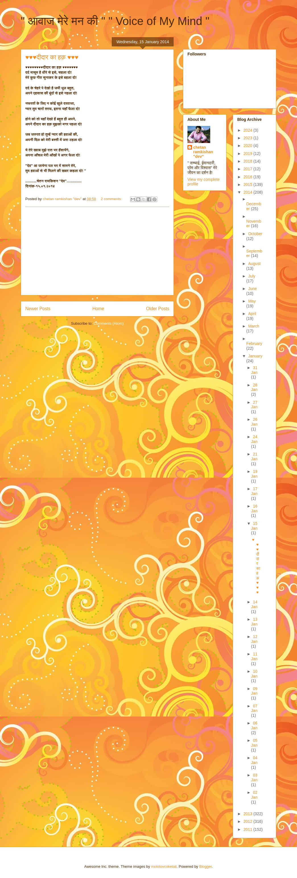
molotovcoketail (164, 866)
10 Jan (254, 673)
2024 (248, 130)
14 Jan (254, 604)
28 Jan (254, 387)
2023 (248, 138)
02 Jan (254, 795)
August (254, 263)
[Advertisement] (97, 251)
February (254, 343)
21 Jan (254, 456)
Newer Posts (37, 308)
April (252, 313)
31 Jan (254, 370)
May (251, 301)
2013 (248, 813)
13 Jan (254, 621)
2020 (248, 145)
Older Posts (157, 308)
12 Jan (254, 639)
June (252, 288)
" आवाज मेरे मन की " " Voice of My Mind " (115, 21)
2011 (248, 829)
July (251, 276)
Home (98, 308)
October (255, 233)
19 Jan (254, 474)
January (255, 356)
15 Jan (254, 526)
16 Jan (254, 508)
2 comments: (112, 199)
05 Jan (254, 742)
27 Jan (254, 404)
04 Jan (254, 760)
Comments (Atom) (108, 323)
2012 (248, 821)
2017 (248, 169)
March (253, 326)
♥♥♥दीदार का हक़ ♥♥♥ (52, 57)
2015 (248, 184)
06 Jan (254, 725)
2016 (248, 177)
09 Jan (254, 691)
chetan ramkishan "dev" (203, 152)
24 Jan (254, 439)
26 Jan (254, 421)
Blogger (205, 866)
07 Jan (254, 708)
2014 (248, 192)
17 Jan (254, 491)
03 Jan (254, 777)
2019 (248, 153)
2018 (248, 161)
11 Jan (254, 656)
